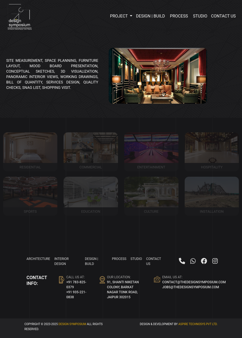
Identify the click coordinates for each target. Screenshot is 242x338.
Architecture (38, 259)
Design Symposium (72, 324)
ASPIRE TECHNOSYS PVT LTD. (198, 324)
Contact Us (223, 16)
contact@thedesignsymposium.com (194, 282)
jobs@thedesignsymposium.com (190, 287)
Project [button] (119, 16)
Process (179, 16)
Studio (200, 16)
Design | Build (150, 16)
